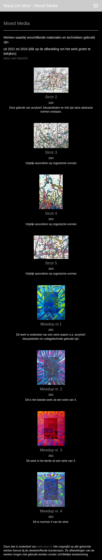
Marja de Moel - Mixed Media (30, 5)
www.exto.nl (44, 546)
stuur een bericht (15, 58)
